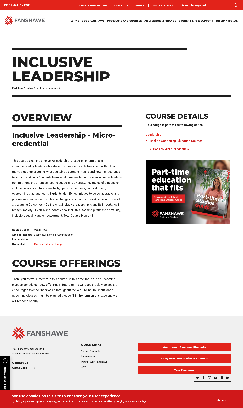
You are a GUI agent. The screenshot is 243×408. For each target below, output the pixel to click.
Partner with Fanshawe (94, 361)
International (227, 20)
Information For (17, 5)
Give (83, 367)
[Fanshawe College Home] (121, 333)
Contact (121, 5)
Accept (221, 400)
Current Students (91, 351)
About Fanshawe (93, 5)
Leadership (153, 134)
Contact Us (20, 362)
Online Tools (162, 5)
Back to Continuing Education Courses (176, 141)
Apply (140, 5)
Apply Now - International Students (184, 358)
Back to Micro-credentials (171, 149)
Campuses (20, 367)
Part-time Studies (22, 88)
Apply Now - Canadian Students (184, 347)
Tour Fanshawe (184, 370)
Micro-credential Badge (48, 244)
